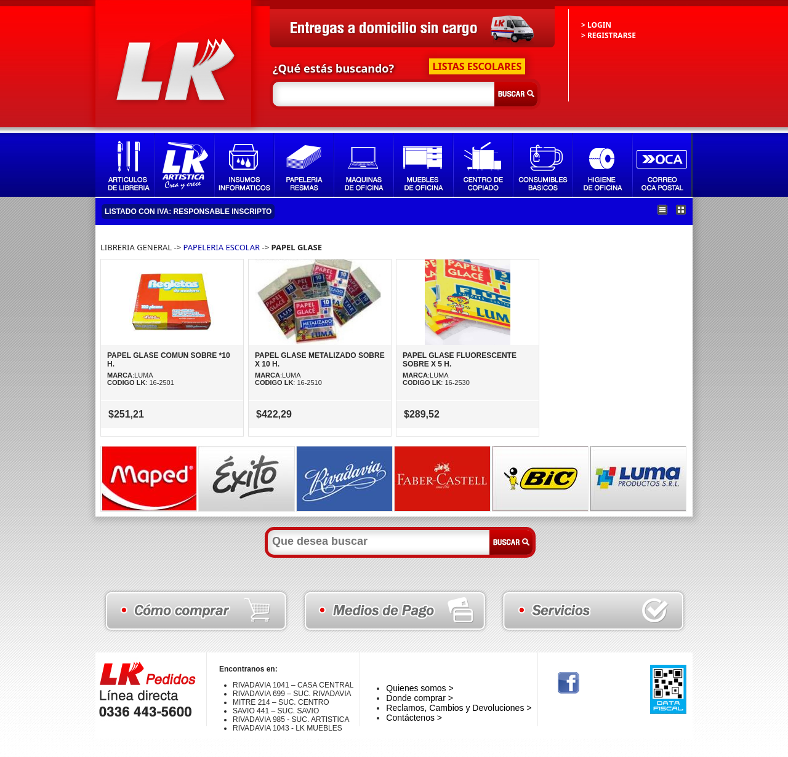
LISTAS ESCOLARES (477, 66)
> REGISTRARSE (608, 35)
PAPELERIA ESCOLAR (222, 247)
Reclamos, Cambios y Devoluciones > (458, 708)
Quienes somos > (419, 688)
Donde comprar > (419, 698)
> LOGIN (596, 25)
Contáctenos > (414, 718)
